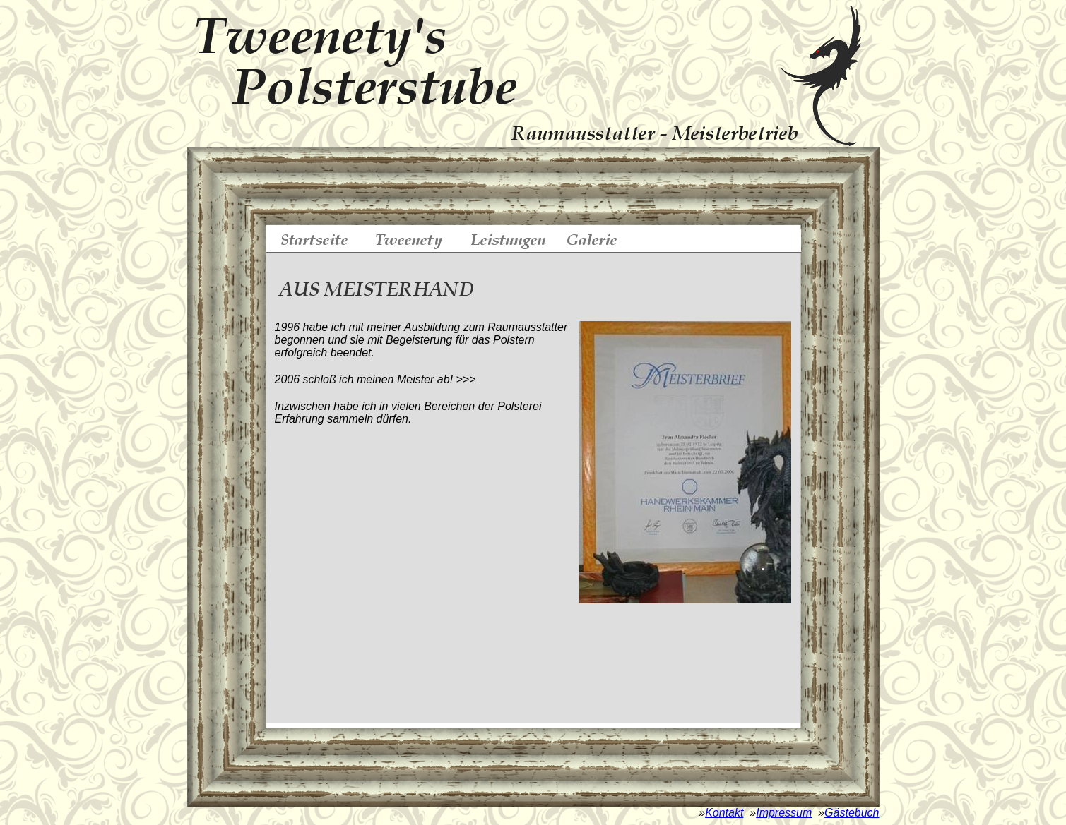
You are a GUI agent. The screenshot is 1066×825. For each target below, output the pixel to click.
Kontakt (724, 813)
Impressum (784, 813)
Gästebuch (851, 813)
